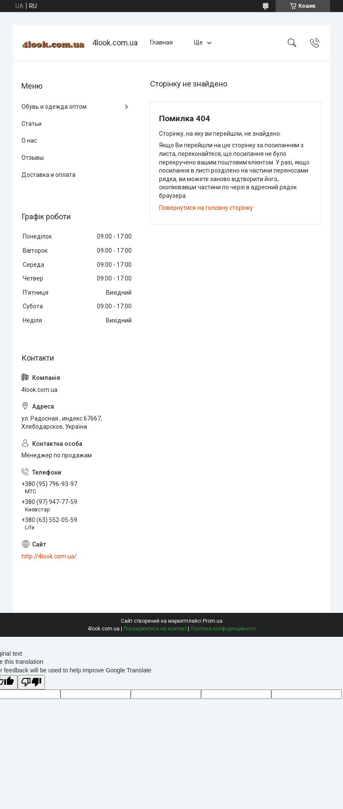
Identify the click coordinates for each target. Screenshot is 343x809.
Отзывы (32, 157)
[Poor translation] (31, 682)
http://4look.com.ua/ (49, 556)
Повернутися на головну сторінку (206, 207)
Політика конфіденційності (223, 629)
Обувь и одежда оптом (54, 106)
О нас (29, 140)
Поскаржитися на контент (155, 629)
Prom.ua (213, 621)
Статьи (31, 123)
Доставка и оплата (48, 174)
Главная (161, 42)
